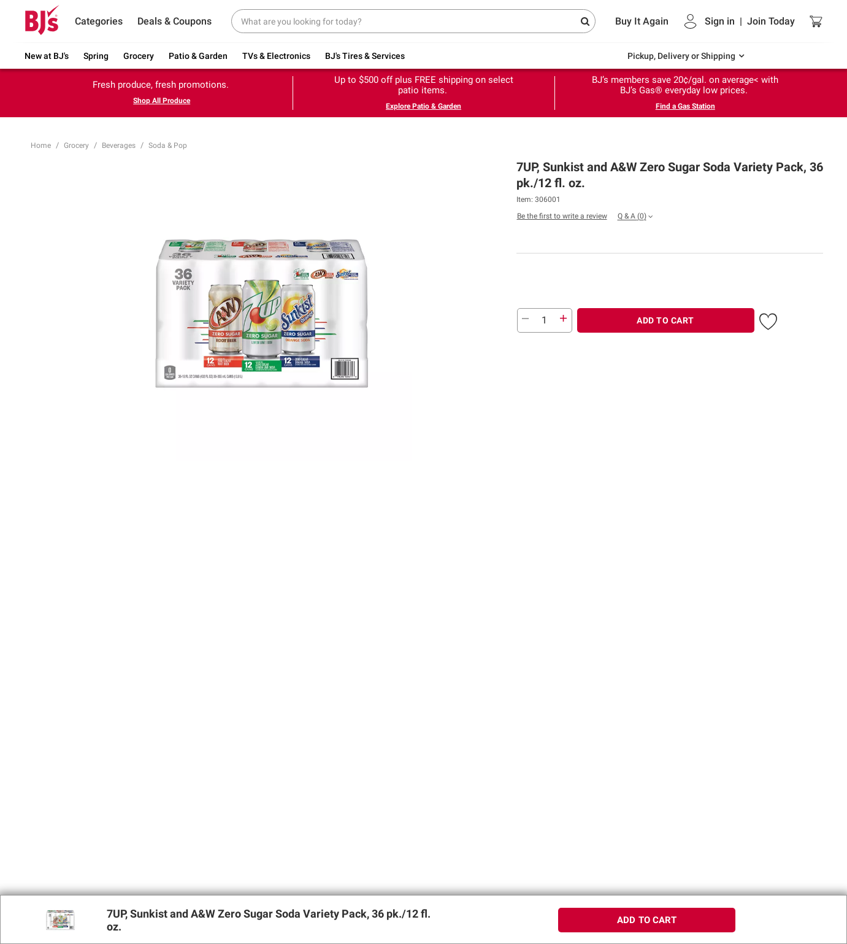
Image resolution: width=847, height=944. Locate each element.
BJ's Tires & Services (365, 56)
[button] (768, 319)
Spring (96, 56)
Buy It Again (642, 21)
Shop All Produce (161, 100)
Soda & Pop (167, 145)
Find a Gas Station (685, 106)
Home (41, 145)
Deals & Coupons (174, 21)
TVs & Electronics (276, 56)
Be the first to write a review (562, 216)
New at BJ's (47, 56)
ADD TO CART (665, 320)
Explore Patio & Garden (423, 106)
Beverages (119, 145)
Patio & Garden (198, 56)
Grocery (138, 56)
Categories (99, 21)
